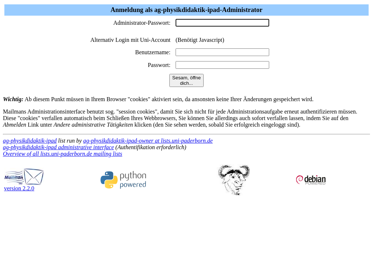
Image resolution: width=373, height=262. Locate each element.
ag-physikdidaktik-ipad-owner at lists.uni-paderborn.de (148, 141)
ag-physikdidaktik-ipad (30, 141)
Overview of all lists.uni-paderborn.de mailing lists (62, 154)
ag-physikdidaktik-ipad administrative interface (58, 147)
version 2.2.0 (24, 185)
